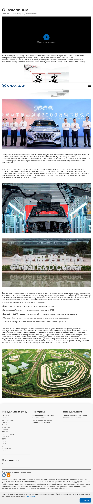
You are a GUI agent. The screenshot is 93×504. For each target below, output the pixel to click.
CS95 (4, 439)
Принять (85, 500)
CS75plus (5, 436)
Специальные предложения (43, 415)
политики (31, 496)
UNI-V (4, 444)
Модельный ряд (14, 411)
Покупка (38, 411)
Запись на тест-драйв (41, 422)
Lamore (5, 429)
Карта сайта (6, 464)
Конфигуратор (38, 418)
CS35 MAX (6, 422)
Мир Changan (17, 14)
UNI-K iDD (6, 451)
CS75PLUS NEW (8, 420)
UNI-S (4, 418)
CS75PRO (5, 415)
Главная (5, 14)
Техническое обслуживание (74, 418)
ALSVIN (5, 425)
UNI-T (4, 441)
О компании (11, 460)
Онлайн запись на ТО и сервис (75, 415)
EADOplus (6, 427)
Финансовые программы (42, 420)
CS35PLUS (6, 432)
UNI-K (4, 446)
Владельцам (72, 411)
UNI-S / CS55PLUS (9, 434)
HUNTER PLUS (7, 448)
